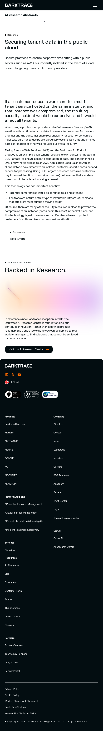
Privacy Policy (12, 689)
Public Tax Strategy (15, 707)
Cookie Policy (12, 695)
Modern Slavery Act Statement (21, 701)
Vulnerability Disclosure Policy (20, 713)
